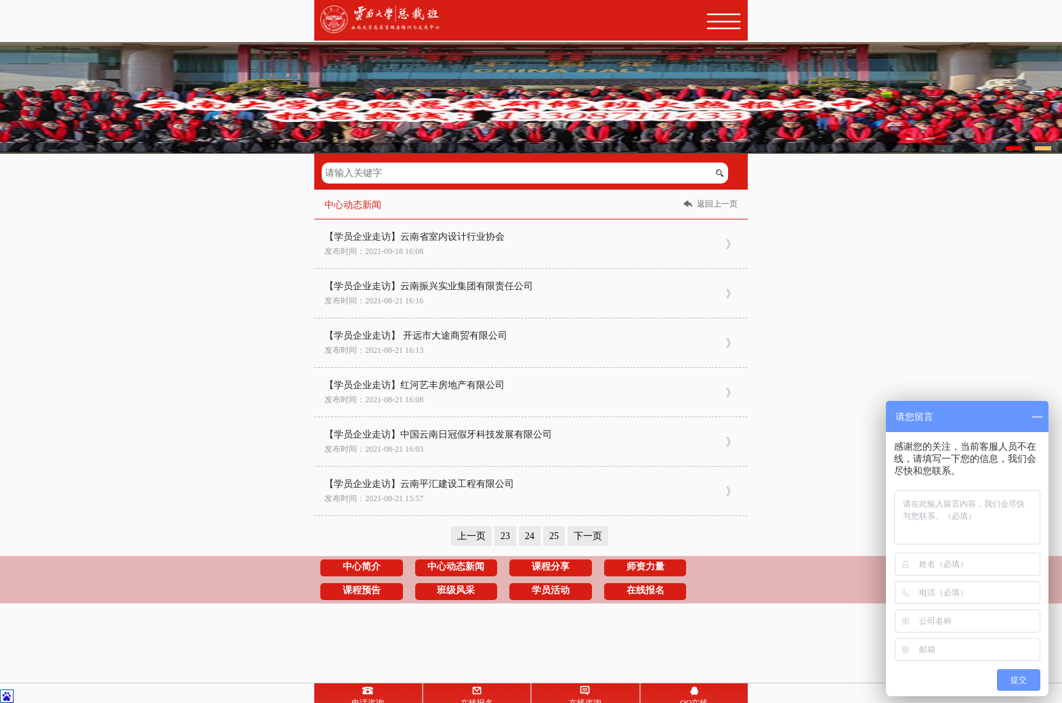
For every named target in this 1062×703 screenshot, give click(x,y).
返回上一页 (717, 204)
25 (554, 536)
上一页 (471, 536)
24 (529, 536)
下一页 (588, 536)
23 (505, 536)
